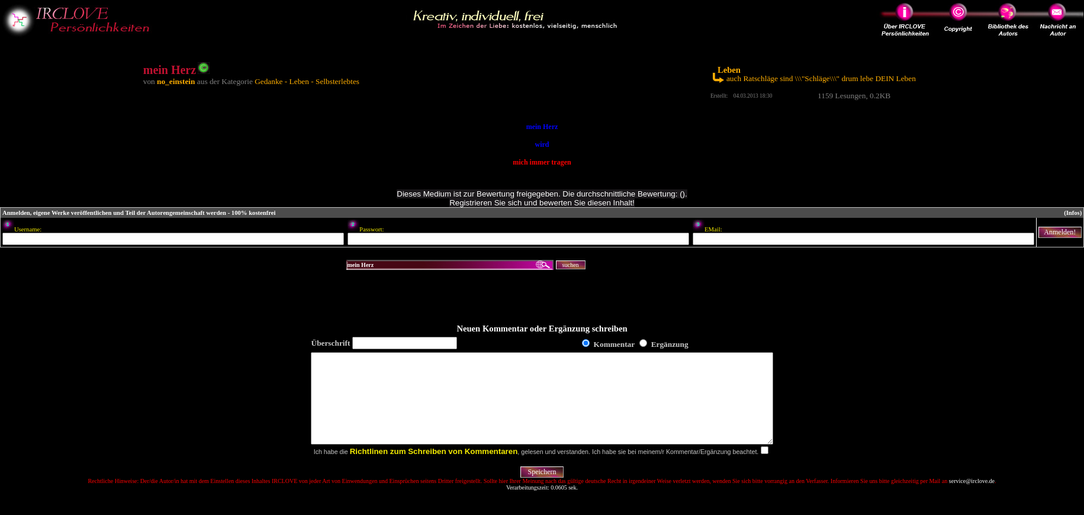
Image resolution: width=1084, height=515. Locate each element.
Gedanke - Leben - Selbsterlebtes (307, 81)
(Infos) (1073, 213)
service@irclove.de (972, 498)
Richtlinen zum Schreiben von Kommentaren (434, 469)
